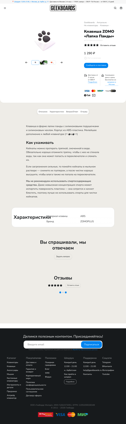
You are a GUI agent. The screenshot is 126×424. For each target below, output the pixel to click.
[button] (26, 62)
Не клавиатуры (91, 25)
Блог (47, 369)
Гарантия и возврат (31, 370)
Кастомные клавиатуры (12, 379)
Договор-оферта (34, 395)
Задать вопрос (63, 259)
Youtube (106, 374)
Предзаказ (12, 391)
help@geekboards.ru (92, 370)
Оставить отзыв (73, 289)
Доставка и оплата (31, 363)
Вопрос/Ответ (72, 113)
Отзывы (83, 113)
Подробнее (92, 84)
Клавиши (104, 25)
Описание (43, 113)
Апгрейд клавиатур (11, 396)
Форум (48, 377)
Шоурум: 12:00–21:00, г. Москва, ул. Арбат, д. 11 (31, 2)
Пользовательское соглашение (34, 390)
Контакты (87, 374)
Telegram (106, 362)
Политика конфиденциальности (36, 383)
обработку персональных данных (85, 349)
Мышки (10, 374)
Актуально (102, 22)
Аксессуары (12, 370)
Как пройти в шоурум (70, 375)
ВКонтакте (107, 366)
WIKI (47, 373)
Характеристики (57, 113)
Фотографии (108, 370)
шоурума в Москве (111, 85)
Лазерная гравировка (50, 363)
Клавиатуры (12, 362)
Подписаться (91, 344)
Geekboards (89, 22)
